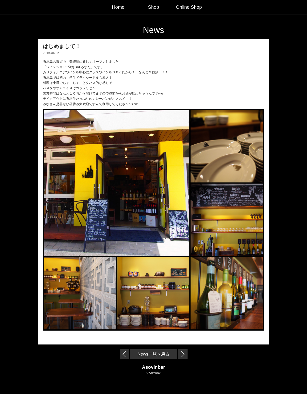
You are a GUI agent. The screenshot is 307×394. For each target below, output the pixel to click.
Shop (153, 7)
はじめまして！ (62, 46)
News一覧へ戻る (153, 354)
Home (118, 7)
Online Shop (189, 7)
